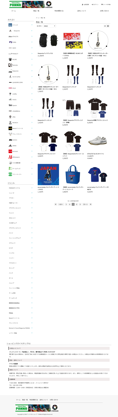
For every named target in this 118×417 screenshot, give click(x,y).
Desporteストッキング (69, 87)
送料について (81, 11)
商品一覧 (36, 11)
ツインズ (13, 25)
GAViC (12, 48)
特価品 (11, 313)
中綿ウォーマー (13, 203)
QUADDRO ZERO (16, 82)
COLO (12, 88)
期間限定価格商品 (14, 303)
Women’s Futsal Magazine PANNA (19, 328)
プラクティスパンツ (15, 228)
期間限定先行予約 (14, 308)
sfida (12, 117)
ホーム (13, 11)
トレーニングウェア (15, 238)
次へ (85, 204)
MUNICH (13, 122)
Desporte (17, 31)
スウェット (12, 243)
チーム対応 (12, 293)
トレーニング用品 (14, 288)
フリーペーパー (15, 174)
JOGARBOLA (14, 111)
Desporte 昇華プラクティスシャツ (97, 120)
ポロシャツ (12, 218)
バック (11, 273)
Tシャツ (11, 213)
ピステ (11, 248)
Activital (13, 151)
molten (13, 140)
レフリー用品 (13, 333)
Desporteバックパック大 (45, 53)
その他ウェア (13, 223)
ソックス (11, 253)
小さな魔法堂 (14, 163)
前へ (61, 204)
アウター (11, 198)
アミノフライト (15, 134)
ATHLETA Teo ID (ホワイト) (95, 154)
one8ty (13, 94)
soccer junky (14, 76)
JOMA (12, 42)
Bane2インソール (16, 128)
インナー (11, 258)
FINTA (12, 99)
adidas (12, 145)
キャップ (11, 268)
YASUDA (13, 65)
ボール (11, 278)
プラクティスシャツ (15, 208)
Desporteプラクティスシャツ (46, 154)
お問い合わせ (104, 11)
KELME (13, 59)
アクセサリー (13, 263)
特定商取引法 (59, 11)
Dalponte (13, 71)
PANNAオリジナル (14, 188)
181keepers (14, 157)
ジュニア (11, 283)
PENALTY (13, 53)
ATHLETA (13, 36)
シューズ (11, 193)
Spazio (13, 105)
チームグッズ (14, 168)
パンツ (11, 233)
